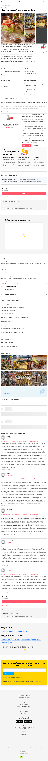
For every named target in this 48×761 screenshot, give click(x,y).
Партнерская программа (13, 747)
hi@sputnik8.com (24, 734)
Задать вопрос (26, 145)
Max (27, 732)
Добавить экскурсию (24, 738)
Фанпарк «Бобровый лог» (8, 631)
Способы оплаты (24, 711)
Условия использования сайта (24, 706)
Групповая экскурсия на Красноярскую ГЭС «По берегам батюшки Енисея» (19, 441)
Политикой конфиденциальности (29, 682)
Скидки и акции (24, 699)
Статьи (24, 692)
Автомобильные (38, 639)
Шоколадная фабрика (22, 631)
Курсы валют (24, 713)
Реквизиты (37, 747)
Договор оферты (24, 704)
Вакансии (32, 747)
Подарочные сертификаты (24, 697)
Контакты (43, 747)
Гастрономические (6, 639)
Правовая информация (24, 747)
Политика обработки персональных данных (24, 709)
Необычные (17, 639)
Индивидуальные (27, 639)
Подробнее (36, 145)
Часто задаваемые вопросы (24, 695)
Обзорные (4, 642)
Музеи (11, 642)
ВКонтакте (22, 732)
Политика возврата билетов (24, 702)
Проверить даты (24, 193)
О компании (4, 747)
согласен (7, 677)
